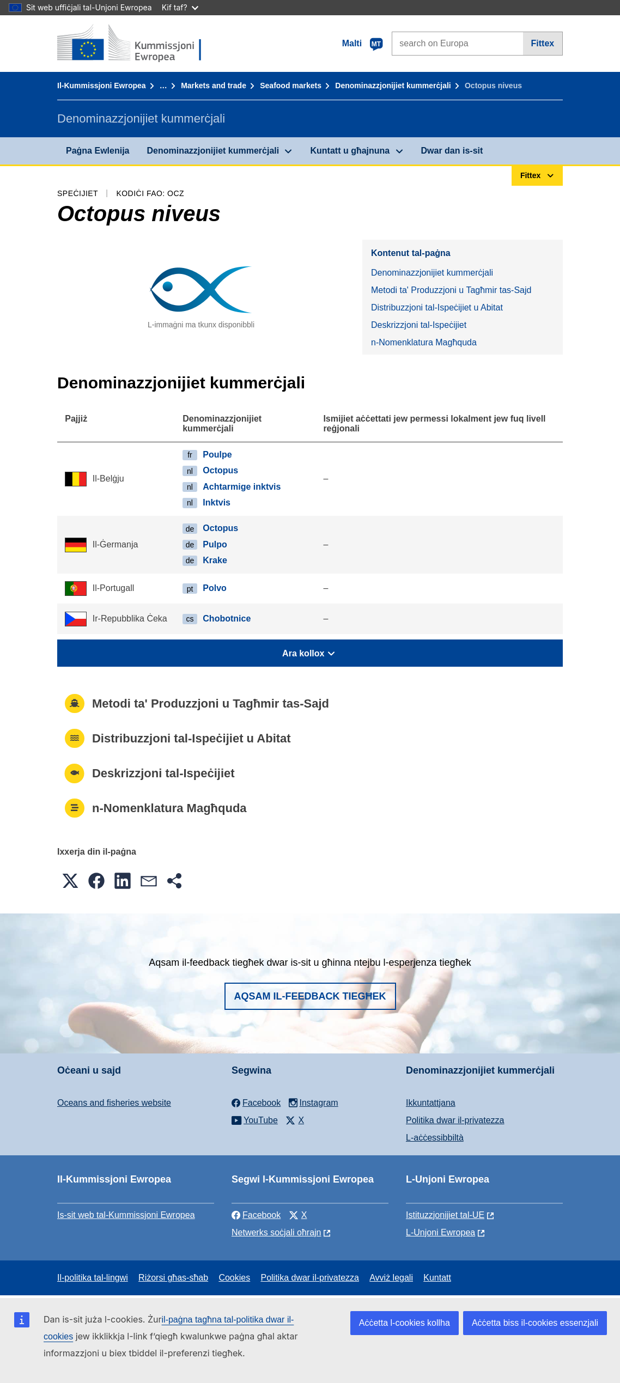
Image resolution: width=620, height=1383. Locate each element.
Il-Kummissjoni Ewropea (101, 85)
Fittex (543, 43)
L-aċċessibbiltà (435, 1137)
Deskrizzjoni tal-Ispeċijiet (418, 325)
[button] (70, 881)
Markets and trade (213, 85)
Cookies (234, 1277)
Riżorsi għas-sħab (173, 1277)
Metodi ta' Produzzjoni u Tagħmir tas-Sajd (451, 290)
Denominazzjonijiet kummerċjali (393, 85)
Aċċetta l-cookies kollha (404, 1322)
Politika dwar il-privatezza (455, 1120)
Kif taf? (180, 7)
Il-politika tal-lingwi (92, 1277)
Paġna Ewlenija (97, 150)
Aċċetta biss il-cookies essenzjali (535, 1322)
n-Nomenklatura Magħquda (424, 342)
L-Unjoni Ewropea (440, 1232)
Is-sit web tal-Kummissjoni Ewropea (126, 1215)
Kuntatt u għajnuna (350, 150)
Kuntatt (437, 1277)
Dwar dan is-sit (452, 150)
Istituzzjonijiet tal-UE (445, 1215)
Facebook (256, 1215)
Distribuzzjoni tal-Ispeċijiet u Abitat (437, 307)
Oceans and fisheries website (114, 1102)
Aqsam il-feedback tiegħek (310, 996)
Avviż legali (391, 1277)
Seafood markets (290, 85)
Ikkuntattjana (430, 1102)
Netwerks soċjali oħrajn (276, 1232)
